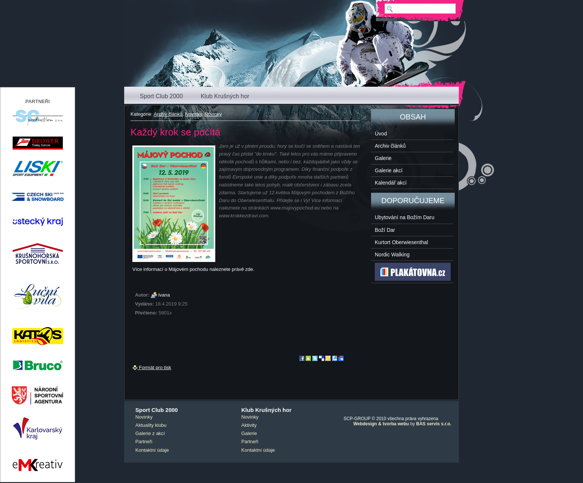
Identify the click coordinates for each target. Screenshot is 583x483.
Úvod (381, 134)
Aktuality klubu (151, 425)
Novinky (193, 114)
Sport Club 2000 (161, 96)
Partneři (143, 441)
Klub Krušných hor (225, 96)
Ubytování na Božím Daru (404, 217)
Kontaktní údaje (152, 450)
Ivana (164, 295)
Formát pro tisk (151, 367)
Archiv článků (168, 114)
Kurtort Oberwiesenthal (401, 242)
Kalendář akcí (391, 183)
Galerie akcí (389, 170)
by (402, 423)
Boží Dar (385, 230)
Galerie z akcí (150, 433)
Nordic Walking (392, 255)
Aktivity (249, 425)
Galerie (383, 158)
